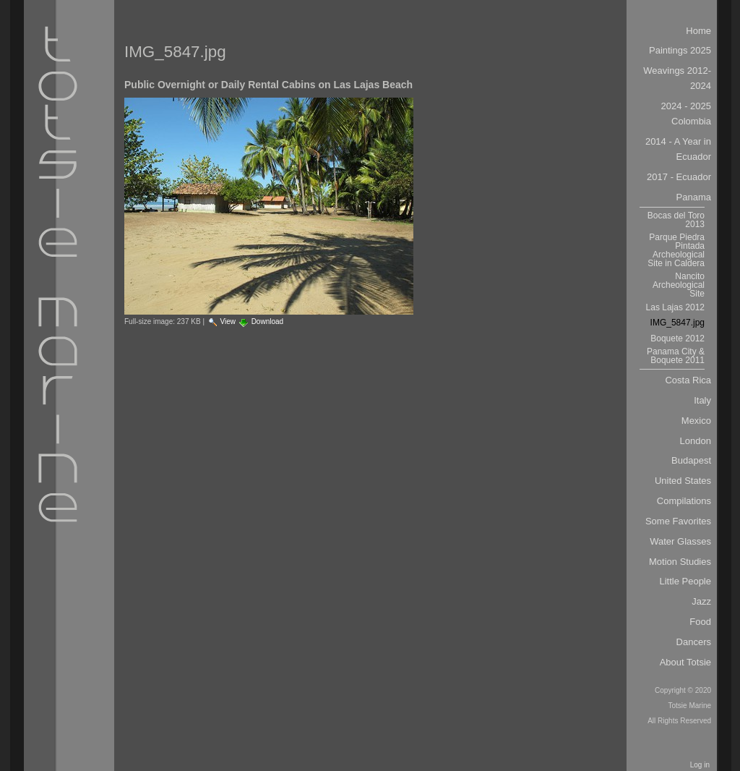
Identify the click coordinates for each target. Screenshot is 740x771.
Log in (700, 765)
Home (698, 30)
